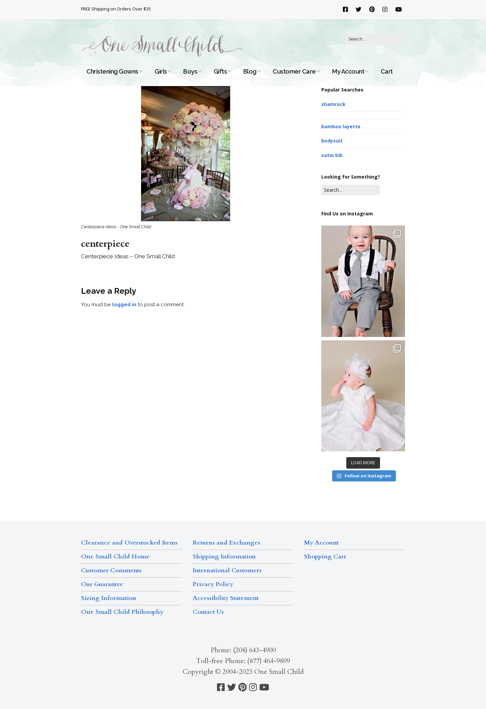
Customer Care (294, 71)
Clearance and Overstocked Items (129, 543)
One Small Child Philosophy (122, 612)
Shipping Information (224, 556)
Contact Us (208, 612)
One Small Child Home (115, 556)
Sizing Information (108, 598)
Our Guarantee (102, 584)
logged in (124, 304)
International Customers (227, 570)
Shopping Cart (325, 556)
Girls (161, 71)
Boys (190, 71)
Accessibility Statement (226, 598)
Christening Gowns (112, 71)
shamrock (333, 104)
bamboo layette (340, 126)
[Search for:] (375, 39)
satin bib (332, 155)
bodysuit (332, 140)
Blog (249, 71)
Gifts (220, 71)
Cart (387, 71)
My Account (348, 71)
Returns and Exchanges (226, 543)
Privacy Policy (213, 584)
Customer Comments (111, 570)
